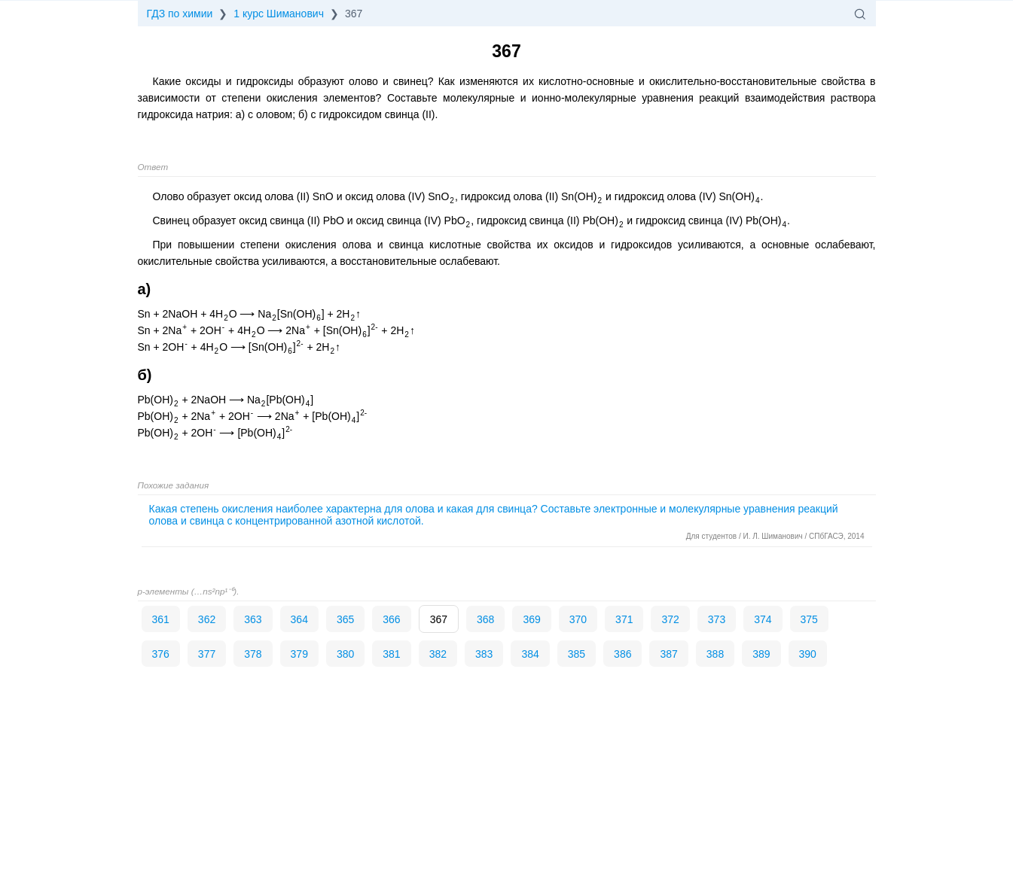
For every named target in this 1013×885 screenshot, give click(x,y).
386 (622, 654)
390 (807, 654)
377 (206, 654)
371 (624, 619)
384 (530, 654)
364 (299, 619)
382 (438, 654)
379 (299, 654)
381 (391, 654)
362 (206, 619)
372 (670, 619)
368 (485, 619)
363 (252, 619)
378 (252, 654)
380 (345, 654)
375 (809, 619)
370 (578, 619)
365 (345, 619)
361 (160, 619)
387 (668, 654)
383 (484, 654)
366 (391, 619)
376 (160, 654)
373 (716, 619)
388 (715, 654)
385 (576, 654)
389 (761, 654)
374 (762, 619)
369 (531, 619)
